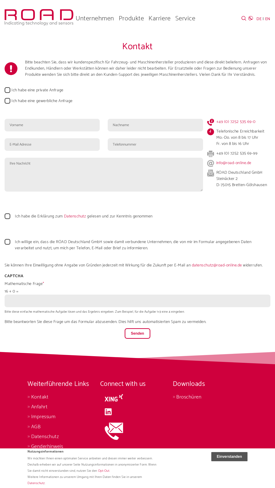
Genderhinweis (47, 446)
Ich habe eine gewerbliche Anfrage (42, 101)
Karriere (159, 18)
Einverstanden (229, 460)
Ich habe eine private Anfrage (37, 90)
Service (185, 18)
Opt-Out (104, 474)
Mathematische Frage (24, 284)
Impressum (43, 416)
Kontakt (40, 397)
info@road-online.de (233, 163)
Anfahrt (39, 407)
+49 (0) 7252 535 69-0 (236, 121)
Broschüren (188, 397)
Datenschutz (75, 216)
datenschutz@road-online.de (217, 265)
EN (267, 19)
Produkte (131, 18)
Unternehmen (95, 18)
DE (258, 19)
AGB (36, 427)
